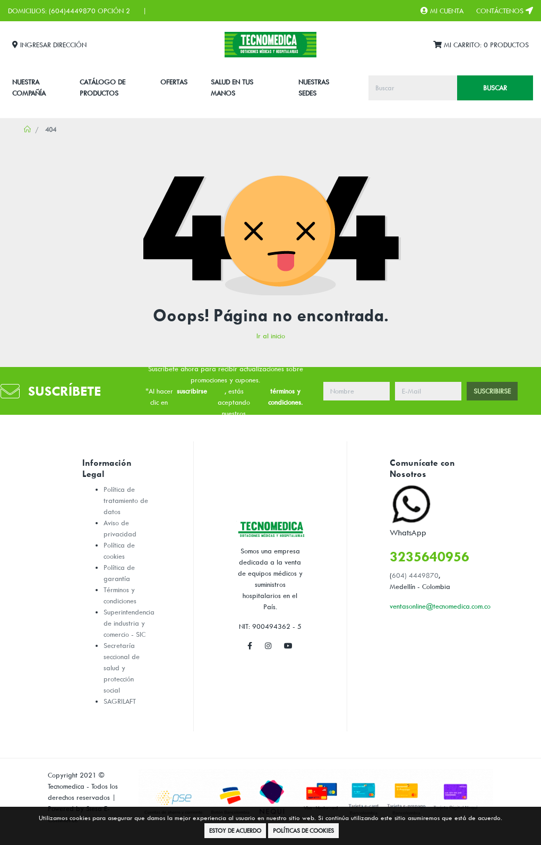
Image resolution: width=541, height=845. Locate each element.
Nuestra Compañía (29, 87)
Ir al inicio (270, 335)
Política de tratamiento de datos (126, 500)
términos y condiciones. (285, 396)
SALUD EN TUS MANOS (232, 87)
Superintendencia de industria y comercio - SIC (129, 623)
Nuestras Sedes (313, 87)
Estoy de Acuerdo (235, 830)
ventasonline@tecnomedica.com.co (440, 606)
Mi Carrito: (481, 44)
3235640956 (429, 556)
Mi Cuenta (441, 10)
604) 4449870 (415, 575)
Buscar (495, 87)
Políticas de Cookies (303, 830)
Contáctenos (504, 10)
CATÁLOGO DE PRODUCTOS (102, 87)
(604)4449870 (72, 10)
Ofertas (173, 82)
